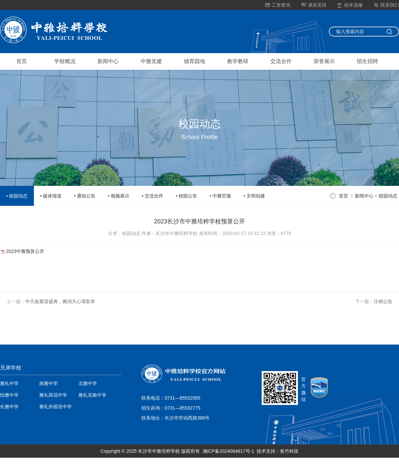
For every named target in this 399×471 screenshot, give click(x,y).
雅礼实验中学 (92, 395)
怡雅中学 (9, 395)
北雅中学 (87, 383)
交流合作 (281, 61)
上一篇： (51, 301)
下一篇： (373, 301)
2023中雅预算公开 (25, 251)
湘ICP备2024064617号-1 (228, 451)
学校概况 (64, 61)
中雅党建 (151, 61)
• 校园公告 (187, 195)
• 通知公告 (85, 195)
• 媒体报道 (51, 195)
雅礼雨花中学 (53, 395)
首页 (21, 61)
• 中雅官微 (220, 195)
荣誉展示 (324, 61)
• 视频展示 (119, 195)
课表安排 (314, 5)
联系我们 (386, 5)
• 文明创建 (254, 195)
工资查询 (277, 5)
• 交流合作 (153, 195)
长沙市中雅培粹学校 (159, 451)
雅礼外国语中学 (55, 406)
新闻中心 (108, 61)
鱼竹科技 (289, 451)
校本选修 (350, 5)
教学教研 (237, 61)
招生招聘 (367, 61)
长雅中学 (9, 406)
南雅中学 (48, 383)
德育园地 (194, 61)
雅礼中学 (9, 383)
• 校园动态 (17, 195)
